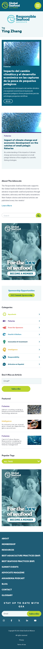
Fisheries (6, 406)
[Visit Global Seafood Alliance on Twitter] (21, 620)
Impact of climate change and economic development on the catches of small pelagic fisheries (21, 144)
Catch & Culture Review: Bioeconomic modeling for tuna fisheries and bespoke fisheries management (12, 442)
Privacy (21, 640)
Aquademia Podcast (13, 578)
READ (8, 101)
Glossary (7, 595)
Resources (8, 550)
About (5, 538)
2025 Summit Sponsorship (21, 295)
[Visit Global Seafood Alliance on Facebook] (13, 620)
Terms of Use (21, 644)
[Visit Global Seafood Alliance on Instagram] (6, 620)
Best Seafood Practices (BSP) (18, 561)
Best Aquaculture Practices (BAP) (21, 555)
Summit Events (10, 567)
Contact (7, 589)
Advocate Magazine (13, 572)
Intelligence (6, 421)
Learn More (7, 206)
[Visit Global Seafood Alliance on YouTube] (37, 620)
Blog (5, 584)
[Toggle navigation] (37, 5)
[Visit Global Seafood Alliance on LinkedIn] (29, 620)
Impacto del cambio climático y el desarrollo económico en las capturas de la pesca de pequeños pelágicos (21, 77)
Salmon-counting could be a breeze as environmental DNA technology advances (13, 411)
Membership (8, 544)
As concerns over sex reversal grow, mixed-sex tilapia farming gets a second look (13, 426)
